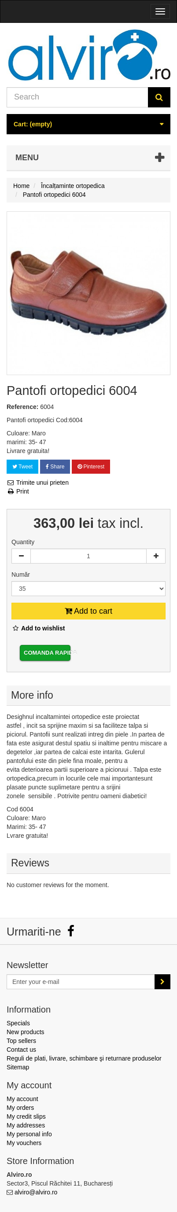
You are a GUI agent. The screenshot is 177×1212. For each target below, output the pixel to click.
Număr (21, 574)
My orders (20, 1107)
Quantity (22, 541)
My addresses (26, 1125)
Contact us (21, 1049)
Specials (18, 1023)
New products (25, 1031)
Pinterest (90, 467)
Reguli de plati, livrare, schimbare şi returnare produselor (84, 1058)
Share (55, 467)
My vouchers (24, 1142)
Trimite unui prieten (38, 482)
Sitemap (18, 1067)
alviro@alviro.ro (36, 1192)
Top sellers (21, 1040)
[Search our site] (77, 97)
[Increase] (156, 556)
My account (22, 1098)
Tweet (22, 467)
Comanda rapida (47, 652)
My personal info (29, 1134)
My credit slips (26, 1116)
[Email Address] (81, 981)
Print (18, 491)
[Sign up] (162, 981)
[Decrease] (21, 556)
